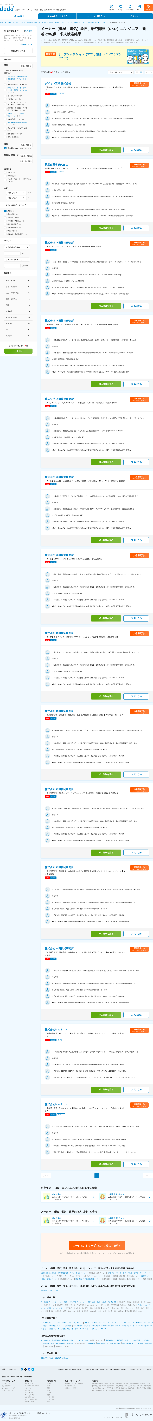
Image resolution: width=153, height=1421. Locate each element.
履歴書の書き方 (109, 1383)
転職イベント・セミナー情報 (74, 1383)
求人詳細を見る (106, 150)
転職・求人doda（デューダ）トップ (12, 22)
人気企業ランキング (99, 1388)
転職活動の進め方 (97, 1383)
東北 (48, 1386)
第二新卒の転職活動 (144, 1386)
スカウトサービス (7, 1390)
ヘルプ (149, 1369)
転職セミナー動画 (70, 1388)
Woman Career (29, 1401)
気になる (136, 150)
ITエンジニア (29, 1383)
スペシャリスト (29, 1395)
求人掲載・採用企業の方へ (142, 1408)
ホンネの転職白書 (111, 1390)
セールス (27, 1390)
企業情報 (128, 1390)
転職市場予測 (100, 1390)
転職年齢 (131, 1388)
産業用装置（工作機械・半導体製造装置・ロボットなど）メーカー (17, 79)
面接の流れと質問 (112, 1386)
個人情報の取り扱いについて (18, 1415)
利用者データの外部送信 (118, 1369)
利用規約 (60, 1369)
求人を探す (19, 16)
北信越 (49, 1392)
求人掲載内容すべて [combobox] (14, 247)
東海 (48, 1390)
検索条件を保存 (18, 51)
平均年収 (110, 1388)
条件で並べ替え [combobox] (116, 72)
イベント (134, 16)
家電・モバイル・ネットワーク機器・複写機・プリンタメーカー (17, 90)
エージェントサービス (9, 1388)
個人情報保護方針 (14, 1418)
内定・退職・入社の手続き (128, 1386)
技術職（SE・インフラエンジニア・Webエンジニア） (67, 22)
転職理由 (124, 1388)
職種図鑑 (121, 1390)
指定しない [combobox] (12, 193)
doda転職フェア (70, 1386)
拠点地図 (128, 1408)
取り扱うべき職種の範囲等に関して (98, 1369)
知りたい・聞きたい (95, 16)
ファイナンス (29, 1392)
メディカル (28, 1388)
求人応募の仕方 (101, 1386)
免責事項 (133, 1369)
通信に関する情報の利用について (75, 1369)
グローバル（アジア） (32, 1399)
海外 (48, 1401)
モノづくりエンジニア (32, 1386)
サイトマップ (141, 1369)
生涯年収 (117, 1388)
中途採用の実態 (140, 1388)
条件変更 (28, 31)
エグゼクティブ (29, 1397)
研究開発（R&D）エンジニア (98, 22)
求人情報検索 (6, 1386)
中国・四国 (50, 1397)
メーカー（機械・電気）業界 (37, 22)
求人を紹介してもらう (57, 16)
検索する (18, 351)
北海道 (49, 1383)
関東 (48, 1388)
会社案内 (119, 1408)
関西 (48, 1395)
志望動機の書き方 (135, 1383)
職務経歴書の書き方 (122, 1383)
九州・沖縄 (50, 1399)
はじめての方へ (7, 1383)
